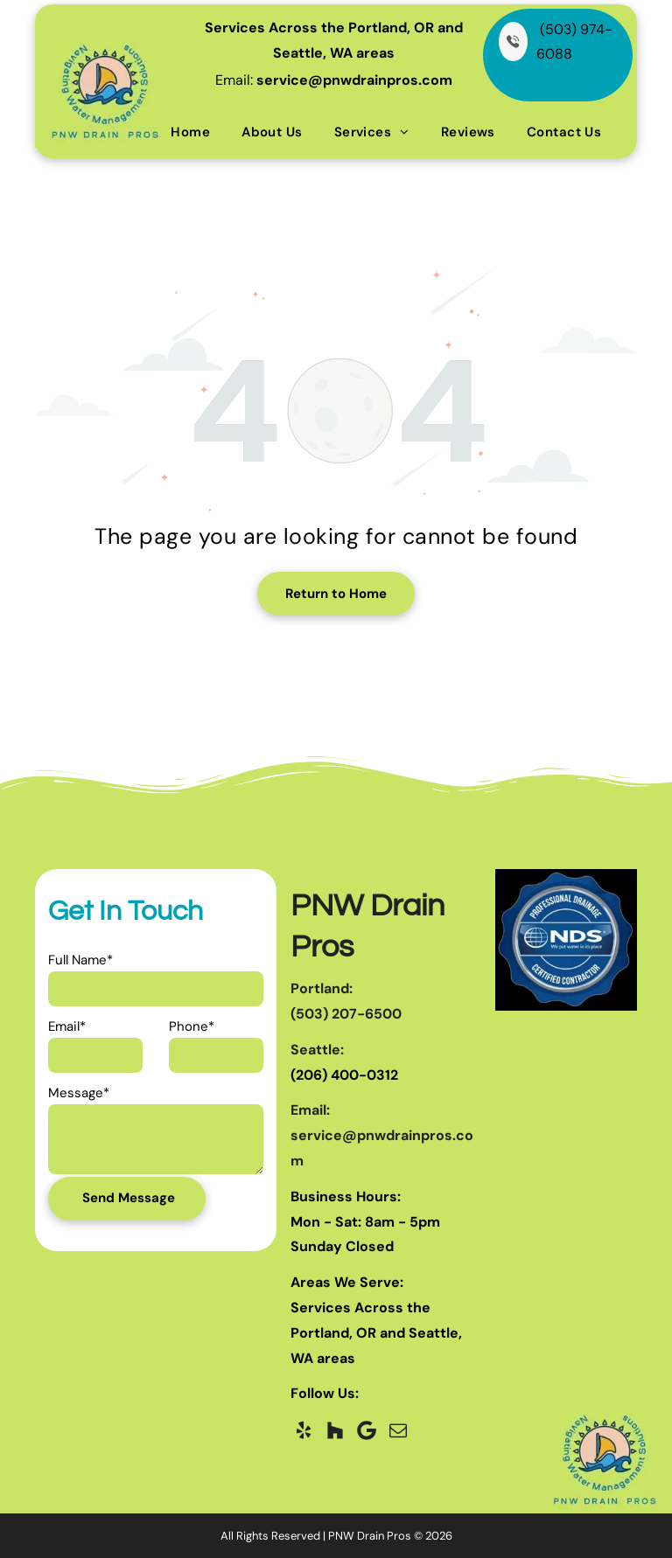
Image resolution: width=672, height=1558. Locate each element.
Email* (67, 1026)
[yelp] (303, 1430)
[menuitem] (190, 132)
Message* (78, 1093)
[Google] (367, 1430)
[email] (398, 1430)
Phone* (191, 1026)
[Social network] (335, 1430)
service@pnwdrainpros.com (354, 80)
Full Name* (80, 960)
